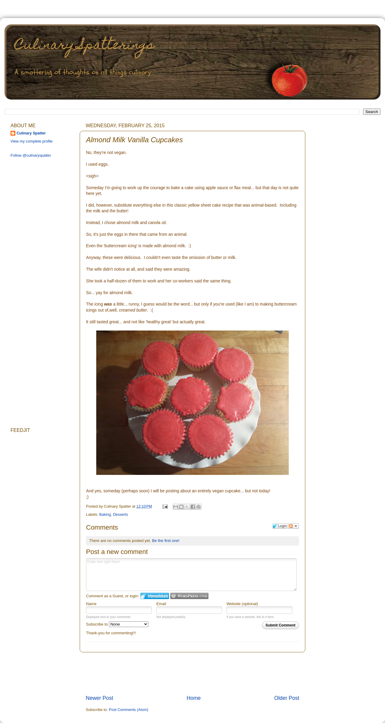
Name (91, 603)
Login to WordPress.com (189, 596)
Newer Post (99, 698)
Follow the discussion (293, 526)
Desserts (120, 514)
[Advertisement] (35, 258)
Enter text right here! (191, 574)
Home (193, 698)
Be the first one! (165, 540)
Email (161, 603)
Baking (105, 514)
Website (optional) (242, 603)
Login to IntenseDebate (154, 596)
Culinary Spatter (31, 133)
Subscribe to (117, 624)
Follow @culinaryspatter (31, 155)
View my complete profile (32, 141)
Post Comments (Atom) (128, 710)
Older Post (286, 698)
